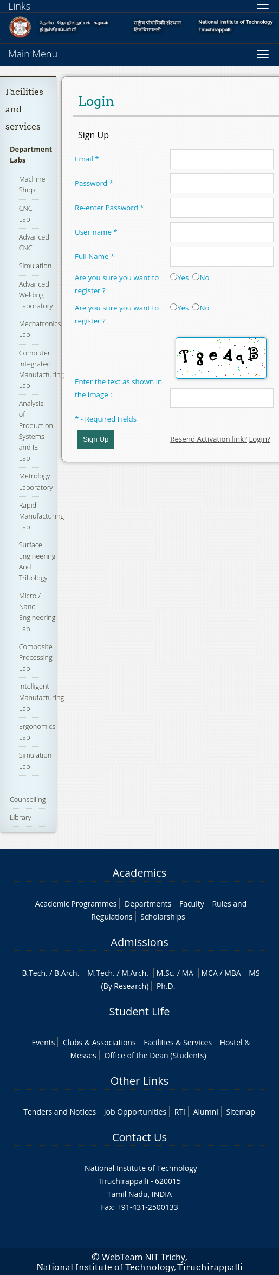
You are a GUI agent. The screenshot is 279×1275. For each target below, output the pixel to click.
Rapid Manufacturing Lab (41, 516)
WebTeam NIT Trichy (143, 1257)
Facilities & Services (178, 1042)
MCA (210, 973)
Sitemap (240, 1111)
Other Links (139, 1080)
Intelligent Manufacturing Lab (41, 697)
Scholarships (162, 916)
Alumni (205, 1111)
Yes (179, 277)
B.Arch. (66, 973)
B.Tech (34, 973)
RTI (179, 1111)
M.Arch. (134, 973)
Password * (94, 183)
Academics (139, 872)
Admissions (139, 942)
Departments (148, 903)
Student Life (139, 1011)
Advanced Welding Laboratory (36, 294)
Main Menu (32, 53)
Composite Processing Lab (36, 657)
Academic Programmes (76, 903)
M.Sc (165, 973)
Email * (87, 159)
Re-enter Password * (109, 207)
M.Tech (100, 973)
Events (43, 1042)
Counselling (28, 799)
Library (20, 817)
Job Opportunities (135, 1111)
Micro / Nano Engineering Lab (37, 612)
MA (187, 973)
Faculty (191, 903)
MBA (232, 973)
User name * (96, 232)
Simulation (35, 265)
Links (19, 6)
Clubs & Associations (99, 1042)
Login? (259, 439)
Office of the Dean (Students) (155, 1055)
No (200, 277)
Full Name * (94, 256)
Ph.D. (166, 986)
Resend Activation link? (208, 439)
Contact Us (139, 1137)
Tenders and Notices (59, 1111)
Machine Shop (32, 184)
